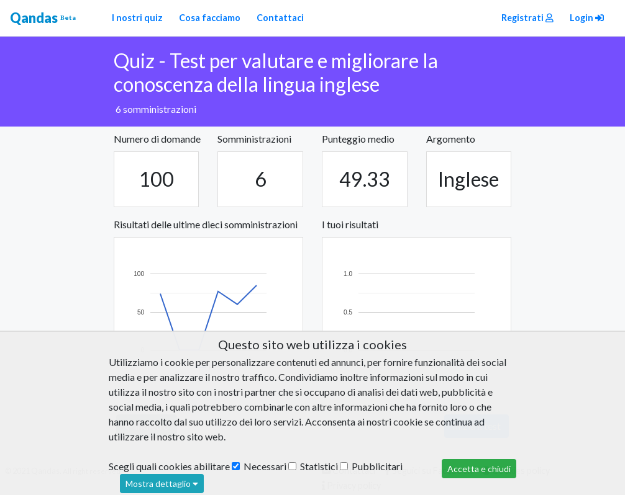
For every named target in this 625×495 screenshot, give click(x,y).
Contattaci (280, 17)
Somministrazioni (254, 139)
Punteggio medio (358, 139)
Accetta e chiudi (479, 468)
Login (587, 17)
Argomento (450, 139)
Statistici (313, 466)
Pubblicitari (371, 466)
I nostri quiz (137, 17)
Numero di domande (157, 139)
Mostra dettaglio (161, 483)
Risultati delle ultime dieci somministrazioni (206, 224)
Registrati (527, 17)
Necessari (259, 466)
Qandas (43, 18)
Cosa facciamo (209, 17)
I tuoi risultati (350, 224)
